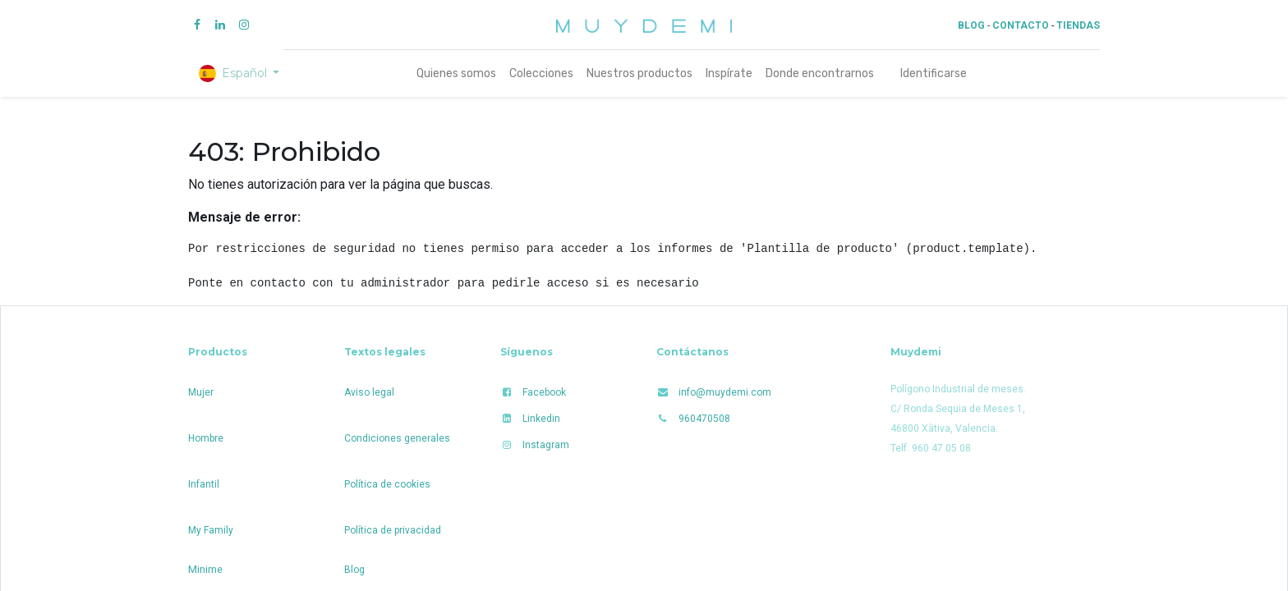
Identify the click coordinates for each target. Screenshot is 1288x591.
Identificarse (933, 73)
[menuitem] (456, 73)
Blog (354, 569)
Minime (205, 569)
